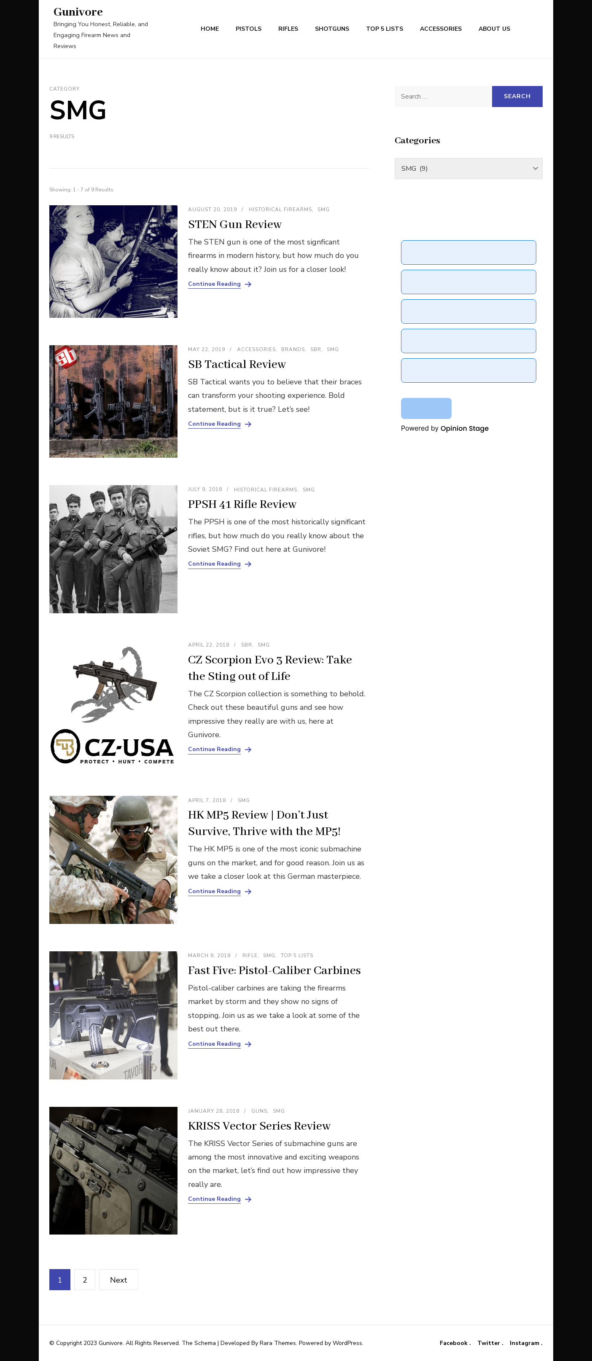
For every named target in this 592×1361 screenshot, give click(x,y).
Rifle (250, 955)
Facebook (454, 1343)
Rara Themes (278, 1343)
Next (118, 1280)
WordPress (347, 1343)
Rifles (288, 29)
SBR (315, 349)
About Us (494, 29)
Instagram (525, 1343)
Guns (259, 1111)
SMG (324, 209)
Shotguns (332, 29)
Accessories (441, 29)
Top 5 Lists (384, 29)
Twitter (489, 1343)
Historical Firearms (280, 209)
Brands (293, 349)
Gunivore (78, 12)
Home (210, 29)
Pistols (248, 29)
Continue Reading (214, 284)
